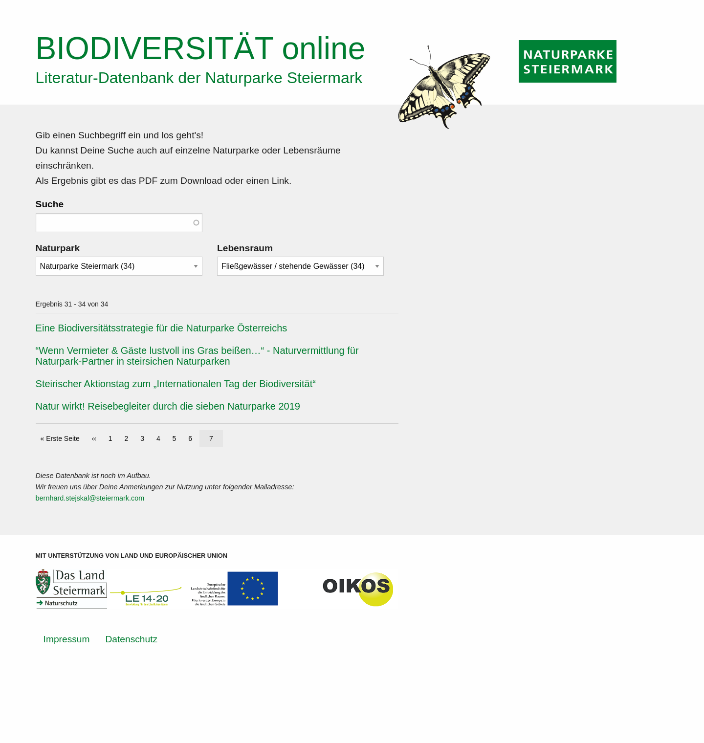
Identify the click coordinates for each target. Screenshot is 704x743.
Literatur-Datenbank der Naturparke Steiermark (199, 78)
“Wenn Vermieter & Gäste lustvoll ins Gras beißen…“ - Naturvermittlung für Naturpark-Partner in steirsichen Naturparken (197, 356)
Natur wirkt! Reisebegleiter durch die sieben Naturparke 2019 (168, 406)
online (201, 48)
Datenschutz (131, 639)
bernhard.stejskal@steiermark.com (90, 498)
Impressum (67, 639)
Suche (50, 204)
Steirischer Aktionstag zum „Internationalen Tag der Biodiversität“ (176, 383)
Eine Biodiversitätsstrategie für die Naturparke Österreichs (161, 328)
